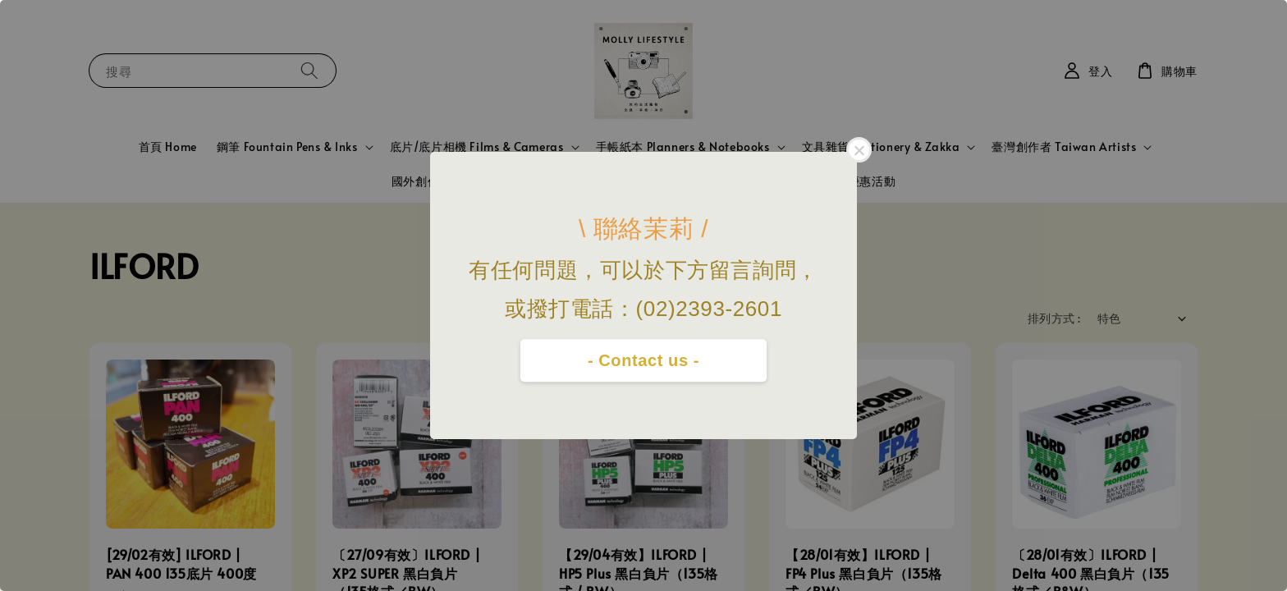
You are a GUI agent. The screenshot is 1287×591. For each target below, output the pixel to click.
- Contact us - (643, 360)
